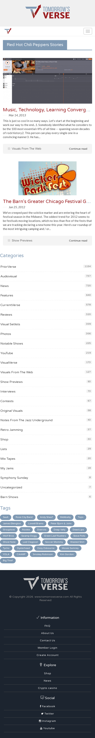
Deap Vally (59, 529)
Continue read (75, 148)
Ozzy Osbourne (45, 548)
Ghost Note (9, 542)
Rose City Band (24, 517)
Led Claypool (30, 542)
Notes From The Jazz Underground (26, 420)
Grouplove (9, 529)
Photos (5, 334)
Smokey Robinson (43, 554)
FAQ (47, 625)
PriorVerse (8, 267)
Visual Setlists (10, 324)
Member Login (47, 647)
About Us (47, 633)
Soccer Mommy (54, 542)
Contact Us (47, 640)
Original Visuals (11, 411)
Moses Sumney (70, 548)
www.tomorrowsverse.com (52, 596)
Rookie (26, 529)
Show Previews (20, 240)
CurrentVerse (10, 305)
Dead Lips (78, 529)
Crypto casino (47, 688)
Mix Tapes (7, 459)
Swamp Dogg (29, 535)
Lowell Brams (35, 523)
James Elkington (12, 523)
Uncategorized (11, 487)
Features (6, 295)
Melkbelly (65, 517)
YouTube (6, 353)
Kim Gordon (67, 554)
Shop (4, 439)
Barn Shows (9, 497)
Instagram (47, 721)
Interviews (8, 391)
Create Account (48, 655)
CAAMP (21, 554)
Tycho (6, 548)
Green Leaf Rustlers (55, 535)
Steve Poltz (79, 535)
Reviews (6, 315)
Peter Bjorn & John (61, 523)
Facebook (47, 706)
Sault (5, 517)
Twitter (47, 713)
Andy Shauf (46, 517)
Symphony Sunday (14, 478)
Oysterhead (23, 548)
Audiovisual (8, 276)
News (4, 286)
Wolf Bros (8, 535)
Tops (80, 517)
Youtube (47, 728)
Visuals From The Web (24, 148)
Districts (41, 529)
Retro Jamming (11, 430)
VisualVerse (8, 363)
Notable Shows (11, 344)
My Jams (7, 468)
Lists (3, 449)
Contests (7, 401)
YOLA (6, 554)
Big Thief (8, 560)
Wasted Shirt (77, 542)
